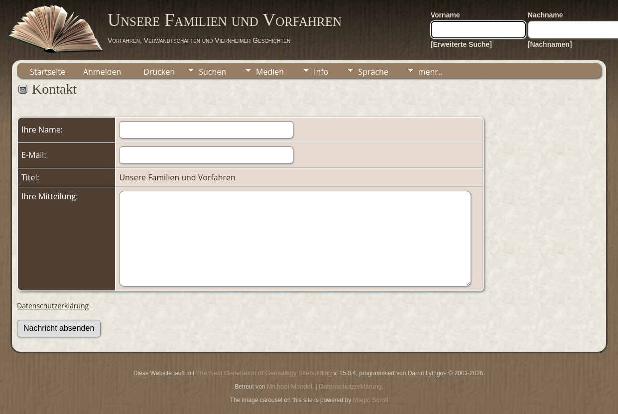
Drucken (159, 71)
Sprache (373, 71)
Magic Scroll (370, 400)
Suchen (212, 71)
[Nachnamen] (550, 44)
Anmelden (102, 71)
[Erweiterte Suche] (461, 44)
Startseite (47, 71)
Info (321, 71)
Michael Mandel (289, 386)
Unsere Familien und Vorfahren (225, 20)
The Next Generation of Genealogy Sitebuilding (264, 373)
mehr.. (430, 71)
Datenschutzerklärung (53, 305)
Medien (270, 71)
